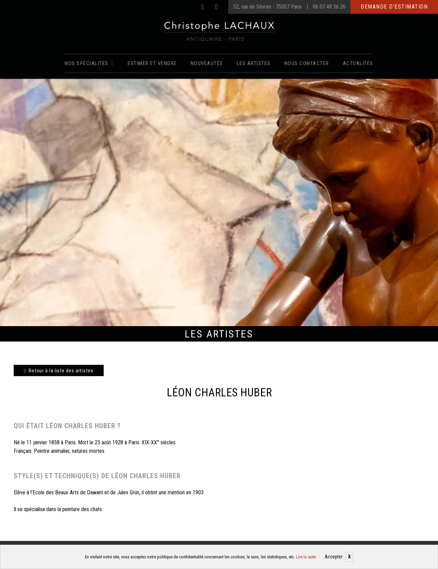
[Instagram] (216, 7)
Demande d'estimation (394, 6)
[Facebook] (202, 7)
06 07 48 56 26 (329, 6)
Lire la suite (306, 556)
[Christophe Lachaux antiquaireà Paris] (219, 31)
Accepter (334, 556)
